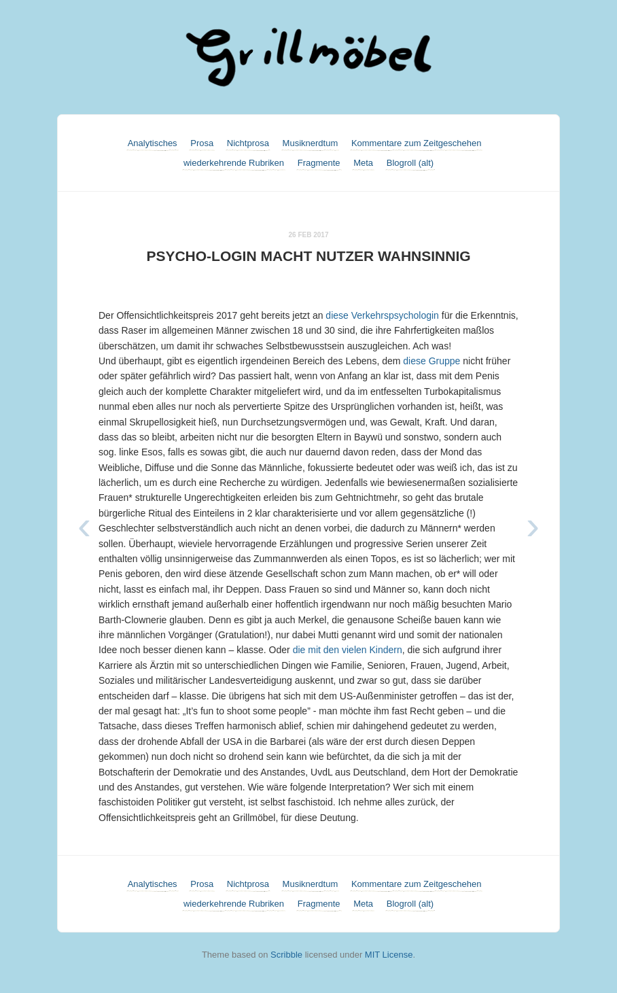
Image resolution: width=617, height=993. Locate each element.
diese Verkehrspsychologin (382, 315)
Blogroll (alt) (410, 163)
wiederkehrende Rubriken (233, 163)
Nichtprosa (248, 143)
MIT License (389, 955)
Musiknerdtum (310, 143)
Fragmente (319, 163)
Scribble (286, 955)
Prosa (201, 143)
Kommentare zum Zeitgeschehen (416, 143)
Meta (363, 163)
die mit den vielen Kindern (347, 649)
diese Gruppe (431, 360)
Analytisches (152, 143)
